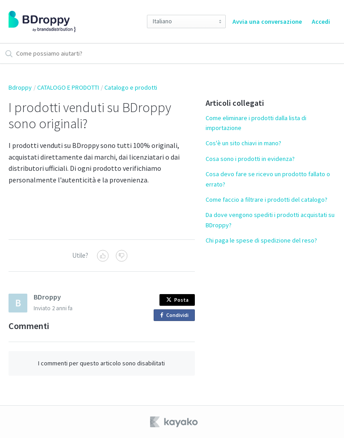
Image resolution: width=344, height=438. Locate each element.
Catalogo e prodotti (130, 87)
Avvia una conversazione (267, 21)
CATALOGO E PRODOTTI (68, 87)
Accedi (321, 21)
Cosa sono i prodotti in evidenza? (250, 159)
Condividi (176, 315)
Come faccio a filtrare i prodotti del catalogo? (266, 199)
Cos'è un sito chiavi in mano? (243, 143)
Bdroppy (20, 87)
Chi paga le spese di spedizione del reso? (261, 240)
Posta (177, 299)
